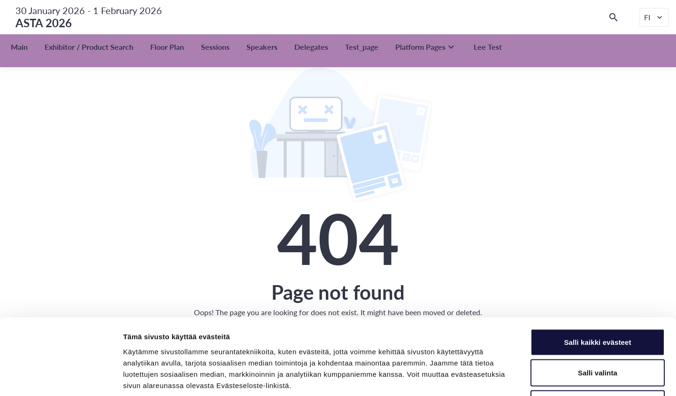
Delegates (311, 46)
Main (19, 46)
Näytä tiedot (502, 377)
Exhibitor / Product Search (89, 46)
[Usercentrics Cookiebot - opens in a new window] (61, 378)
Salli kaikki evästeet (597, 273)
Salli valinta (597, 304)
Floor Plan (167, 46)
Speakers (261, 46)
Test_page (361, 46)
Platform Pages (426, 47)
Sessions (215, 46)
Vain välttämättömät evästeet (598, 334)
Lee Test (488, 46)
